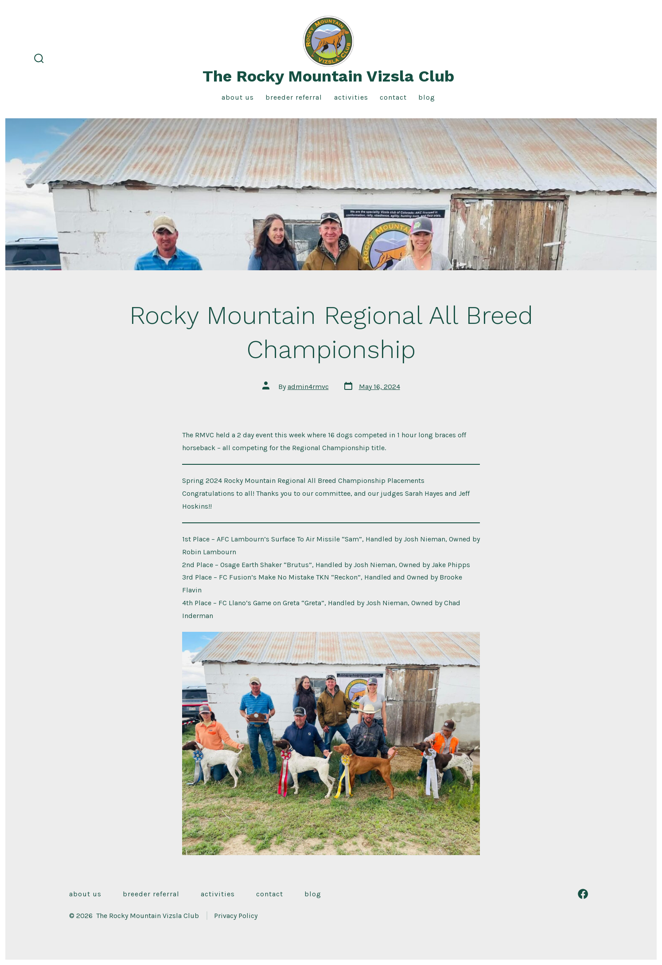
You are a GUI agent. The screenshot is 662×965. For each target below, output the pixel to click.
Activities (351, 97)
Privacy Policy (235, 915)
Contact (393, 97)
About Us (238, 97)
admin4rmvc (308, 386)
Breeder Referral (293, 97)
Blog (426, 97)
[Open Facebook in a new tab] (582, 893)
